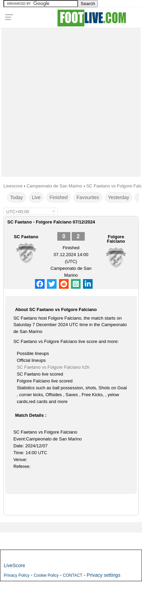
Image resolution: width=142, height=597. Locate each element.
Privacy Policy (16, 575)
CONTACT (72, 575)
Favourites (87, 197)
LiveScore (14, 565)
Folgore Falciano (116, 239)
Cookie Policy (46, 575)
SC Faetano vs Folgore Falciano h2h (53, 367)
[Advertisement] (71, 101)
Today (16, 197)
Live (36, 197)
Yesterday (118, 197)
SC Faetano (26, 236)
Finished (58, 197)
